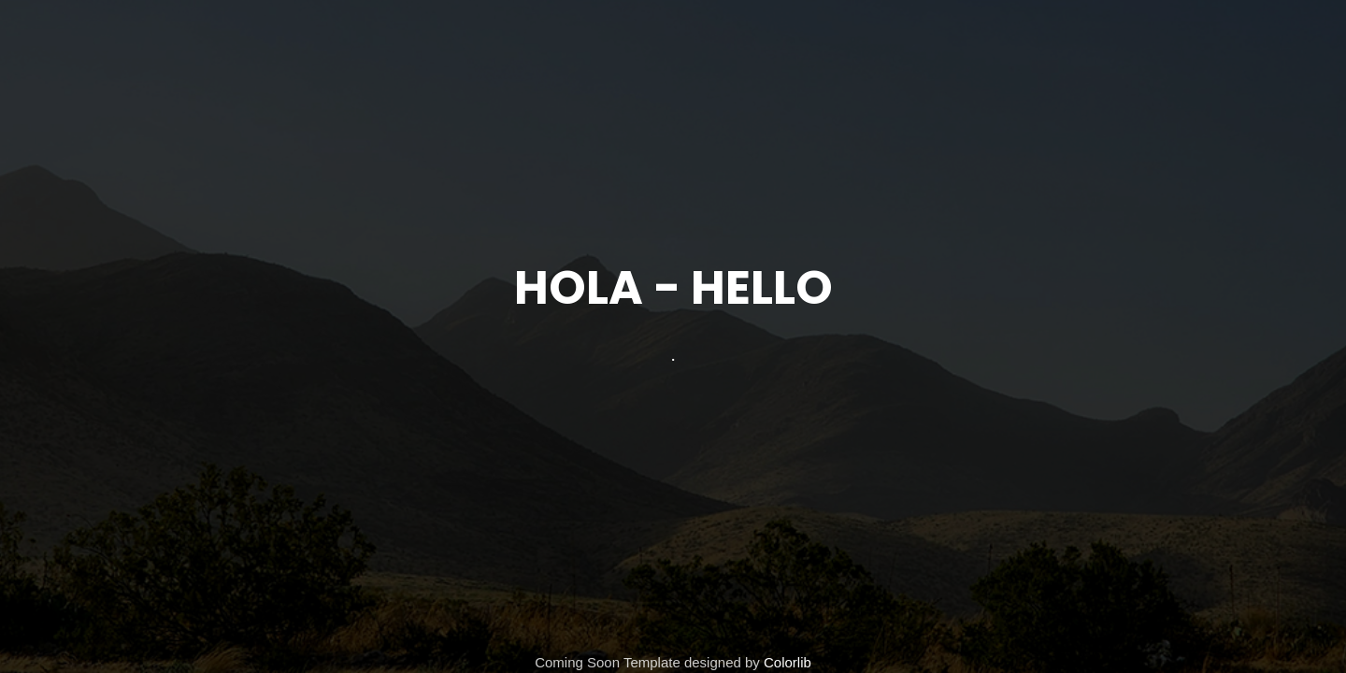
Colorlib (787, 662)
